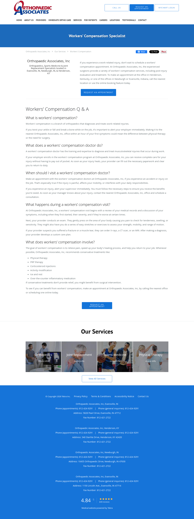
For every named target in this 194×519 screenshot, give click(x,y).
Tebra (110, 508)
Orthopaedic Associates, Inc (38, 51)
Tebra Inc (66, 396)
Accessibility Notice (124, 396)
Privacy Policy (80, 396)
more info (43, 360)
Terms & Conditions (101, 396)
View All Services (97, 378)
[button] (142, 7)
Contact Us (143, 396)
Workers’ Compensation (80, 51)
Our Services (60, 51)
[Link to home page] (28, 7)
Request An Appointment (98, 92)
